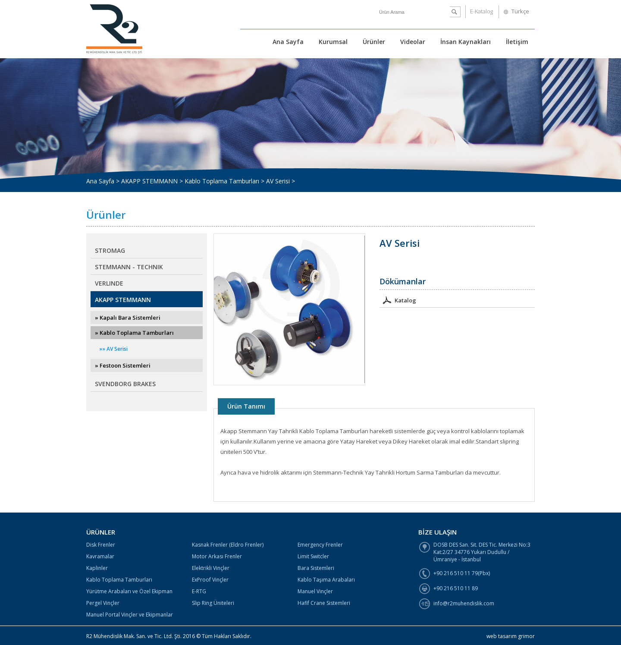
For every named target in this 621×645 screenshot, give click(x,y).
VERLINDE (109, 283)
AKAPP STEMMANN (123, 300)
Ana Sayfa (288, 42)
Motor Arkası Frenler (217, 556)
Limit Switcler (313, 556)
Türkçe (520, 11)
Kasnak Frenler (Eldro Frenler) (227, 544)
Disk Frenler (100, 544)
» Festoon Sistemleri (123, 365)
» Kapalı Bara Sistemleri (127, 317)
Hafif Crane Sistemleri (324, 603)
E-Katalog (481, 11)
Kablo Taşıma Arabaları (326, 579)
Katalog (398, 299)
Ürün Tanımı (246, 406)
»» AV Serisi (113, 348)
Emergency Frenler (320, 544)
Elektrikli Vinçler (210, 568)
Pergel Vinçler (102, 603)
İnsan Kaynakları (465, 42)
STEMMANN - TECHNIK (129, 267)
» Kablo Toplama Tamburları (134, 333)
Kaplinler (97, 568)
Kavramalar (100, 556)
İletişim (517, 42)
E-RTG (199, 591)
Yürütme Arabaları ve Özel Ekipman (129, 591)
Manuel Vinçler (315, 591)
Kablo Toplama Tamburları (119, 579)
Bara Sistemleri (316, 568)
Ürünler (374, 42)
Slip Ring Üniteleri (213, 603)
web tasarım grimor (510, 636)
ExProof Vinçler (210, 579)
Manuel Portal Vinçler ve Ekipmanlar (129, 614)
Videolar (412, 42)
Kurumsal (333, 42)
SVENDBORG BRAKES (125, 384)
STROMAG (110, 250)
